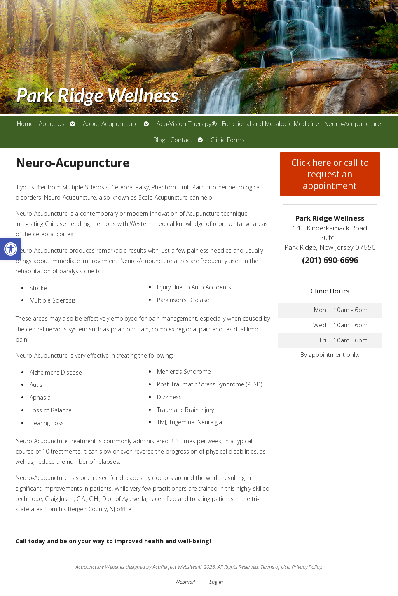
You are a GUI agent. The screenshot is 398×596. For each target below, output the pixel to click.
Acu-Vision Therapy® (187, 123)
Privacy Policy (306, 566)
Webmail (185, 581)
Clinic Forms (228, 139)
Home (25, 123)
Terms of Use (274, 566)
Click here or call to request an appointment (330, 174)
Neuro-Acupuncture (352, 123)
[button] (10, 249)
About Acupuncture (110, 123)
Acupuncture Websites (99, 566)
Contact (181, 139)
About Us (52, 123)
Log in (216, 581)
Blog (159, 139)
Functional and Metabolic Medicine (270, 123)
